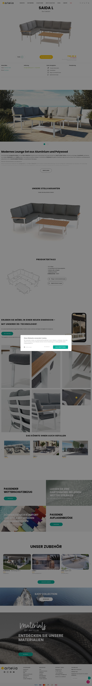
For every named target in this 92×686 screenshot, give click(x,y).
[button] (28, 347)
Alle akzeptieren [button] (60, 347)
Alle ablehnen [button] (47, 346)
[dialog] (46, 343)
